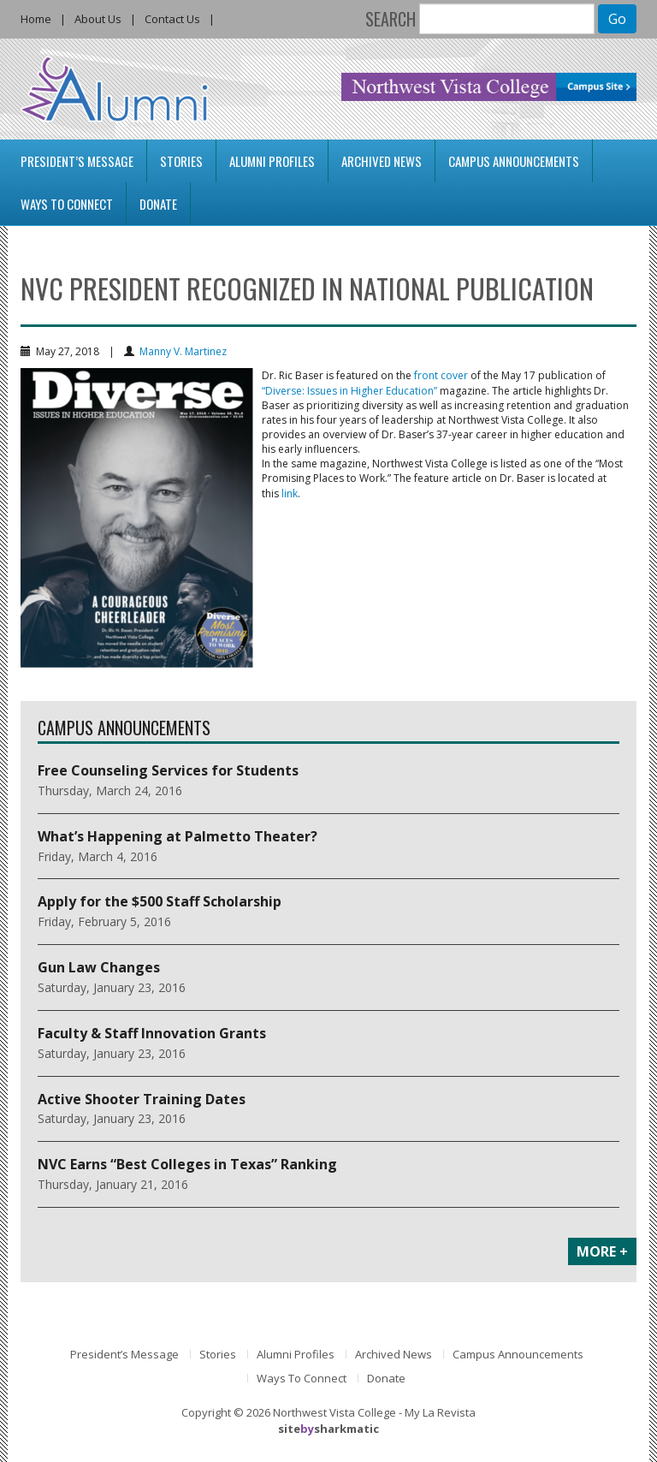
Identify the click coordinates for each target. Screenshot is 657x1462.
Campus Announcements (513, 161)
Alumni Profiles (272, 161)
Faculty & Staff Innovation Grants (152, 1033)
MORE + (602, 1251)
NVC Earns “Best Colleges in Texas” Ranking (187, 1164)
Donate (158, 203)
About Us (97, 19)
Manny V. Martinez (183, 351)
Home (36, 19)
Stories (181, 161)
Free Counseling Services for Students (168, 770)
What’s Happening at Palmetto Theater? (177, 836)
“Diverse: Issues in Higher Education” (349, 390)
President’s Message (77, 161)
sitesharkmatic (328, 1428)
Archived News (381, 161)
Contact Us (172, 19)
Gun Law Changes (99, 967)
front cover (441, 375)
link (289, 493)
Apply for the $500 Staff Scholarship (159, 901)
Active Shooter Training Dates (142, 1099)
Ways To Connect (67, 203)
